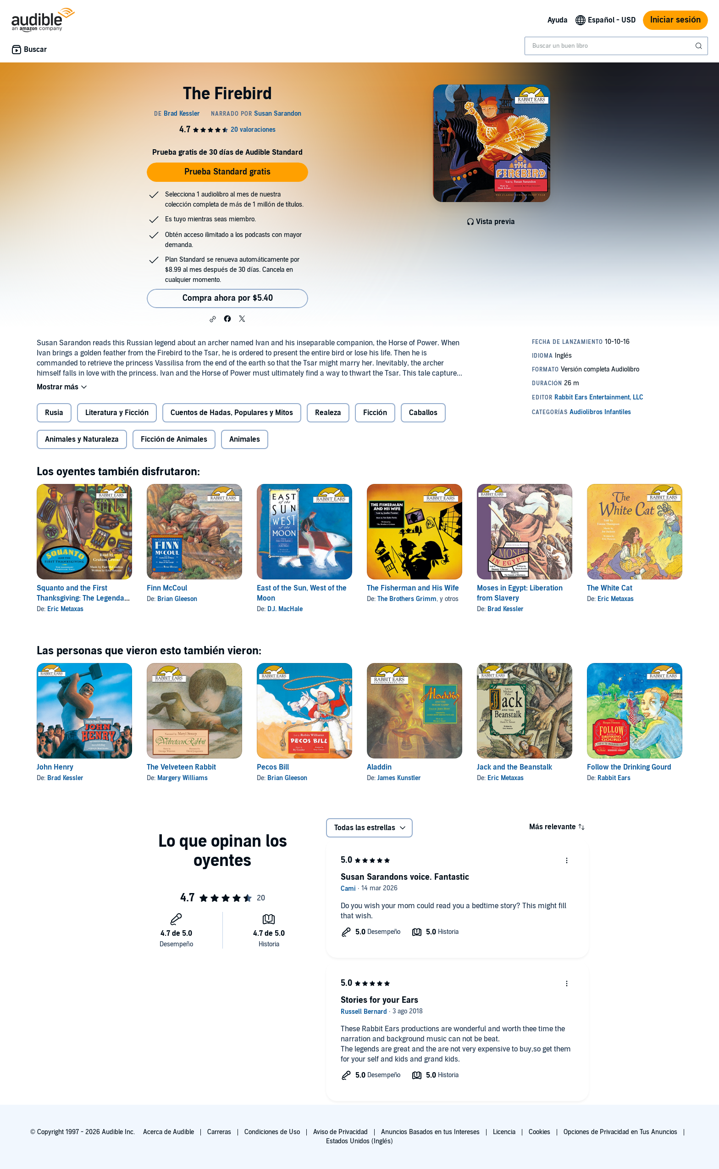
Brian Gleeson (177, 599)
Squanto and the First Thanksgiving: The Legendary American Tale (84, 598)
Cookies (539, 1132)
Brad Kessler (505, 609)
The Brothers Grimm (407, 599)
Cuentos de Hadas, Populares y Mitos (232, 412)
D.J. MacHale (285, 609)
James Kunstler (399, 778)
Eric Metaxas (65, 609)
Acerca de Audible (168, 1132)
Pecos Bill (273, 767)
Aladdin (379, 767)
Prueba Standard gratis (227, 172)
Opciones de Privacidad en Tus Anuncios (620, 1132)
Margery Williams (182, 778)
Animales (244, 439)
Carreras (219, 1132)
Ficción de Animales (174, 439)
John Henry (55, 767)
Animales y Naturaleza (82, 439)
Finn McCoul (167, 588)
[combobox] (616, 46)
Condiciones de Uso (272, 1132)
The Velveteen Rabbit (181, 767)
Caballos (423, 412)
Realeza (328, 412)
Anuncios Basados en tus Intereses (430, 1132)
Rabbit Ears (614, 778)
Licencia (504, 1132)
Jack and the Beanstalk (514, 767)
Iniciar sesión (675, 20)
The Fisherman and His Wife (413, 588)
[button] (212, 319)
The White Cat (609, 588)
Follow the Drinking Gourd (629, 767)
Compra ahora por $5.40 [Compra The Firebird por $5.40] (228, 298)
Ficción (375, 412)
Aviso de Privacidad (340, 1132)
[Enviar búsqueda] (699, 46)
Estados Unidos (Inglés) (359, 1141)
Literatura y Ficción (117, 412)
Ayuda (558, 20)
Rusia (54, 412)
